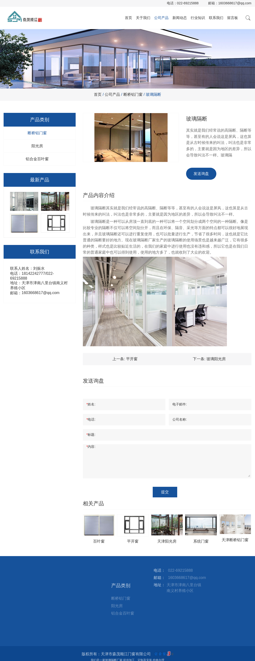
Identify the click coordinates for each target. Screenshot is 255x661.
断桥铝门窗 (133, 94)
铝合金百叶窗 (37, 159)
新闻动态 (179, 18)
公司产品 (161, 18)
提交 (165, 492)
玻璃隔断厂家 (144, 240)
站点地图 (80, 592)
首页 (128, 18)
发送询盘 (201, 174)
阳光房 (37, 146)
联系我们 (216, 18)
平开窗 (132, 359)
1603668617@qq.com (234, 3)
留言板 (232, 18)
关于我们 (143, 18)
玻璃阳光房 (216, 359)
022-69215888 (188, 3)
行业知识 (198, 18)
